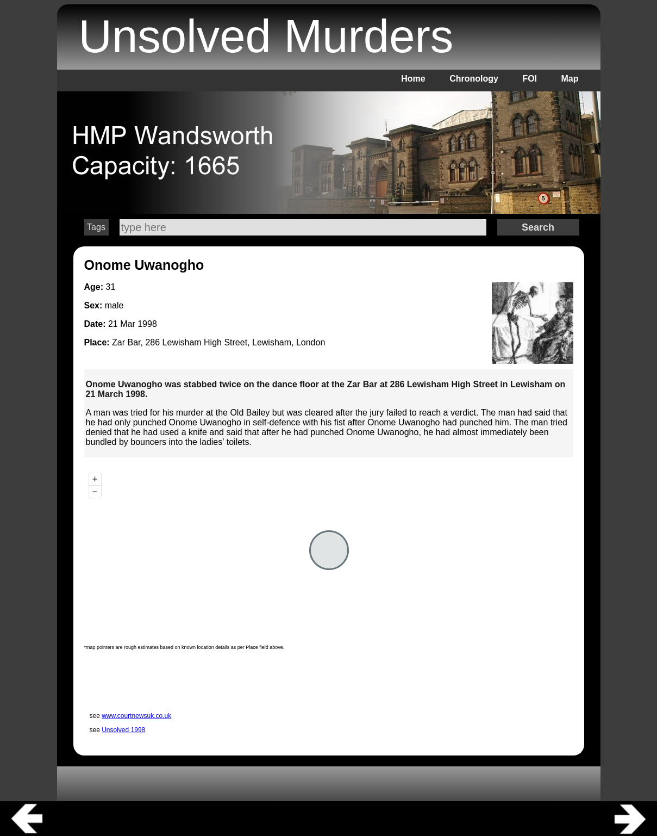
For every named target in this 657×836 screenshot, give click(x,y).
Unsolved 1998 (123, 730)
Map (570, 78)
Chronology (473, 78)
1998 (147, 324)
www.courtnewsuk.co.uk (136, 716)
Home (413, 78)
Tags (96, 227)
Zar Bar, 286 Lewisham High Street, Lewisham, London (218, 342)
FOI (529, 78)
